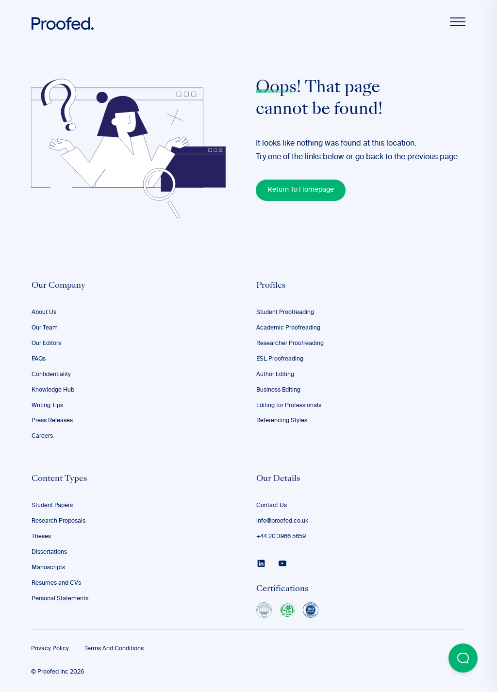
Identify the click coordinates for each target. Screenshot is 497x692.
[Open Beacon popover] (463, 658)
